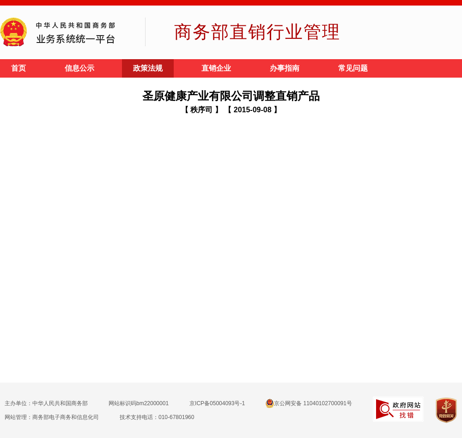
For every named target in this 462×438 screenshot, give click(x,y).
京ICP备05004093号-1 (217, 403)
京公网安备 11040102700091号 (309, 403)
